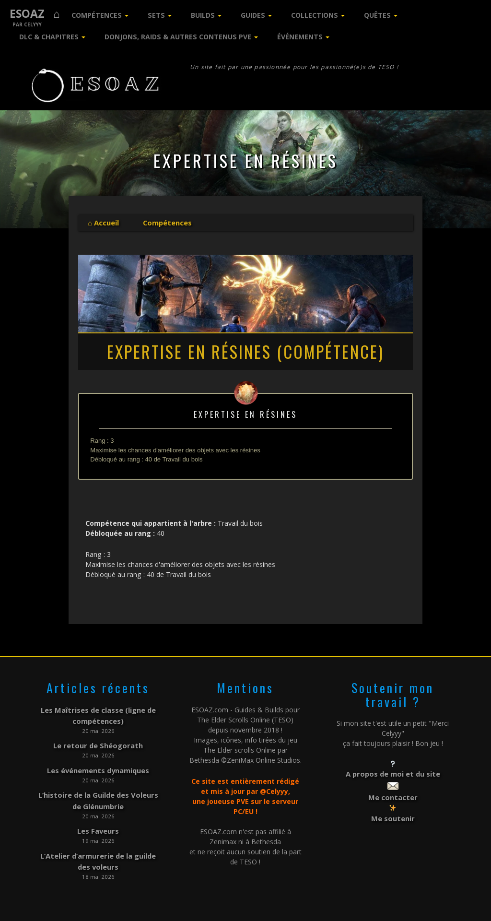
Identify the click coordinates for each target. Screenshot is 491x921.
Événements (300, 36)
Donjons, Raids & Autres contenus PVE (178, 36)
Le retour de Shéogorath (98, 742)
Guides (253, 15)
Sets (156, 15)
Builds (203, 15)
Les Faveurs (98, 823)
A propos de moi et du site (393, 772)
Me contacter (392, 794)
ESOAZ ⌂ (35, 13)
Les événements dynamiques (98, 765)
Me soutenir (393, 815)
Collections (314, 15)
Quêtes (377, 15)
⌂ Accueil (103, 222)
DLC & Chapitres (49, 36)
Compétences (96, 15)
